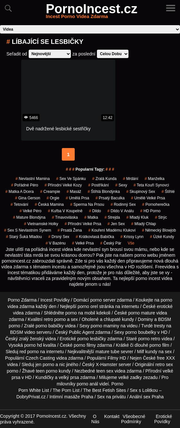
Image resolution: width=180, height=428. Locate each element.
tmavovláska (65, 217)
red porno (29, 351)
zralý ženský (31, 338)
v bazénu (56, 243)
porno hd (33, 345)
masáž (74, 191)
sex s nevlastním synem (27, 230)
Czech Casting (40, 358)
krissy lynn (132, 236)
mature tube (107, 351)
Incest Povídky (55, 300)
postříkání (98, 185)
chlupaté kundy (119, 319)
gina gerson (27, 198)
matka (91, 217)
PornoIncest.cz (91, 12)
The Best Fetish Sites (104, 390)
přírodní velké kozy (63, 185)
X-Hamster (106, 364)
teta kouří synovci (151, 185)
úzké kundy (162, 236)
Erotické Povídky (163, 419)
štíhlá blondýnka (104, 191)
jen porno (44, 364)
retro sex (164, 364)
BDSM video (22, 332)
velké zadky (130, 377)
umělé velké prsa (148, 198)
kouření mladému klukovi (112, 230)
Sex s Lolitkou (144, 390)
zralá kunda (104, 178)
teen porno (46, 370)
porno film (159, 345)
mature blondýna (29, 217)
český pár (110, 243)
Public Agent (81, 332)
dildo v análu (121, 211)
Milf (140, 351)
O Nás (95, 419)
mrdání (130, 178)
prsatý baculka (110, 198)
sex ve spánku (71, 178)
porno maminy (105, 325)
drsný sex (58, 236)
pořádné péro (24, 185)
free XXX (166, 358)
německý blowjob (159, 230)
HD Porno (150, 211)
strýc (161, 217)
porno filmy (85, 345)
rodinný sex (123, 204)
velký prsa (69, 377)
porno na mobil (80, 312)
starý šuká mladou (24, 236)
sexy (121, 185)
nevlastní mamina (32, 178)
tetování (19, 204)
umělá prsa (77, 198)
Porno (117, 383)
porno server (103, 300)
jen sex (116, 224)
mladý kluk (137, 217)
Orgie (53, 198)
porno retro (149, 338)
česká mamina (49, 204)
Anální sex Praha (146, 396)
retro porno (55, 319)
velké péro (31, 211)
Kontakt (111, 416)
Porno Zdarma (22, 300)
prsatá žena (70, 230)
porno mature (141, 312)
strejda (112, 217)
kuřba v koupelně (65, 211)
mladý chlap (143, 224)
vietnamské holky (41, 224)
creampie (50, 191)
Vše (131, 243)
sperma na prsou (87, 204)
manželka (154, 178)
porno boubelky (140, 332)
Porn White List (33, 390)
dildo (95, 211)
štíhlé (168, 191)
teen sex (104, 370)
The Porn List (66, 390)
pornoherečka (155, 204)
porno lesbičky (91, 338)
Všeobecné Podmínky (133, 419)
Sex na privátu (111, 396)
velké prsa (83, 243)
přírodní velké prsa (83, 224)
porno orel (88, 306)
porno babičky (49, 325)
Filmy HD (117, 358)
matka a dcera (19, 191)
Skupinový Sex (140, 191)
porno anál (87, 383)
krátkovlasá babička (95, 236)
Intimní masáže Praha (71, 396)
